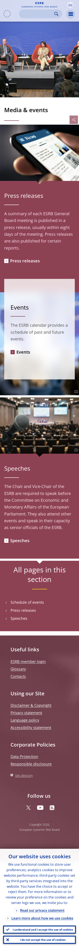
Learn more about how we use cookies (42, 918)
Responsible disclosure (31, 763)
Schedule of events (27, 602)
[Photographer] (75, 93)
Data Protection (24, 756)
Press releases (25, 261)
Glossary (18, 668)
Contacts (18, 676)
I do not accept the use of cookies (43, 940)
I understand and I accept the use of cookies (43, 929)
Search (56, 14)
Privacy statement (26, 712)
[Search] (37, 14)
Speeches (19, 540)
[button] (70, 5)
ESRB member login (28, 661)
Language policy (25, 720)
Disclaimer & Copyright (31, 705)
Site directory (24, 775)
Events (23, 352)
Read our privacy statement (42, 910)
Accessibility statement (31, 727)
